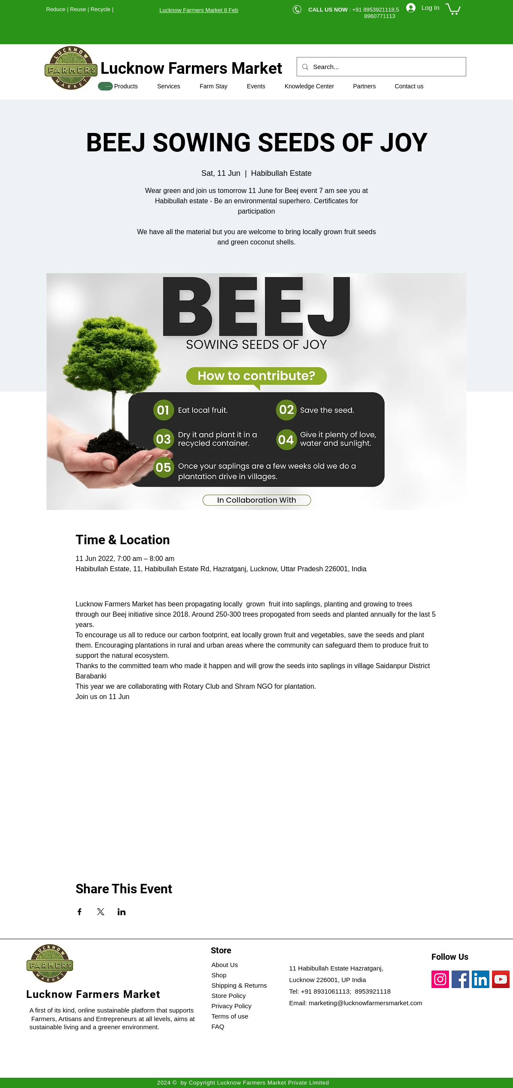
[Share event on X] (101, 911)
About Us (225, 964)
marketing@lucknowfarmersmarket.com (365, 1003)
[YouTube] (501, 979)
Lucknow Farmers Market (191, 68)
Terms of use (230, 1016)
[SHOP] (105, 86)
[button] (453, 8)
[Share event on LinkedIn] (122, 911)
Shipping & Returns (239, 985)
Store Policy (229, 995)
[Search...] (380, 66)
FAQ (218, 1026)
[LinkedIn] (480, 979)
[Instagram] (440, 979)
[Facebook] (460, 979)
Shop (219, 975)
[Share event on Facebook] (80, 911)
